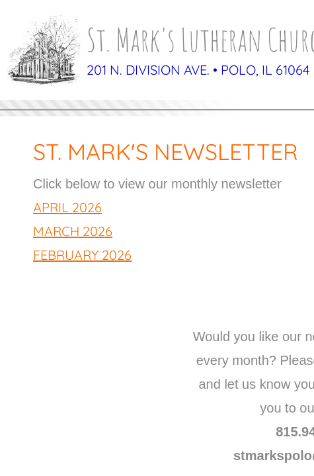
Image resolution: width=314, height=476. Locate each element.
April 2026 (67, 207)
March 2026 (72, 231)
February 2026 (82, 255)
